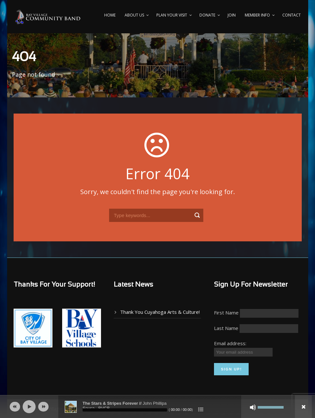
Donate (207, 15)
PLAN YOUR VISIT (171, 15)
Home (110, 15)
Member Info (257, 15)
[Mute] (253, 407)
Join (232, 15)
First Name (226, 312)
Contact (291, 15)
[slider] (125, 410)
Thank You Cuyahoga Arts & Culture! (160, 312)
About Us (134, 15)
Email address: (230, 343)
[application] (157, 406)
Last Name (226, 328)
